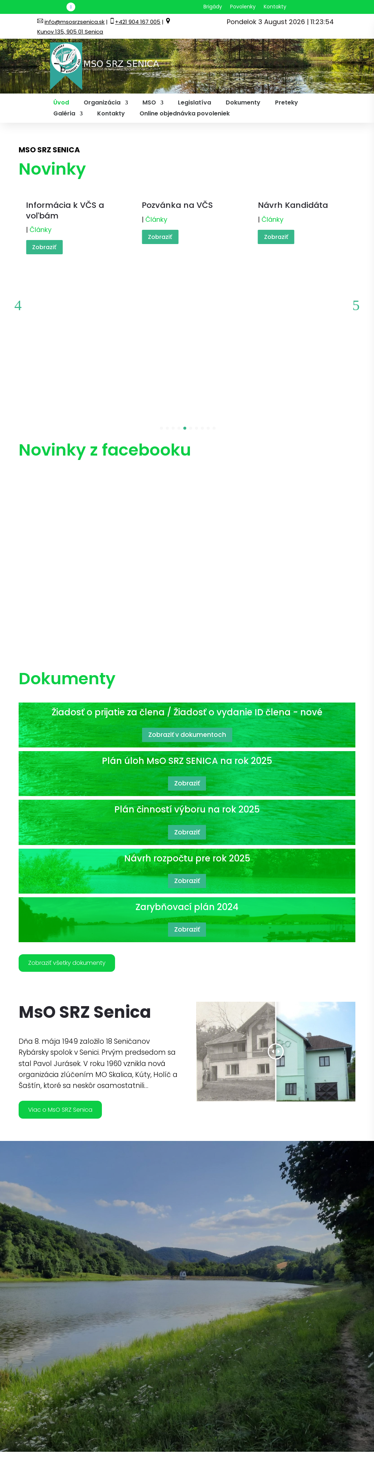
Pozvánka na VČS (177, 205)
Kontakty (275, 7)
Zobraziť (44, 247)
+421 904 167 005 (137, 22)
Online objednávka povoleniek (185, 114)
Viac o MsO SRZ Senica (71, 994)
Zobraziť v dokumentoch (187, 610)
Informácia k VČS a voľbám (65, 210)
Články (40, 229)
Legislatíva (194, 103)
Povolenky (243, 7)
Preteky (286, 103)
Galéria (64, 114)
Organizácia (102, 103)
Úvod (61, 103)
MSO (149, 103)
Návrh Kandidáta (293, 205)
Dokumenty (243, 103)
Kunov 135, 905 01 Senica (70, 31)
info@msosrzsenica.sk (74, 22)
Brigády (212, 7)
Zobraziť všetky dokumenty (80, 841)
